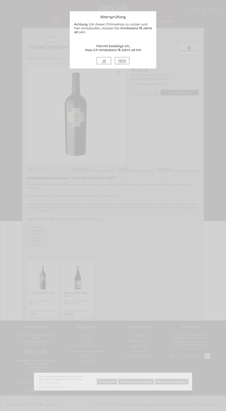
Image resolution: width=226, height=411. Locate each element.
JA (104, 61)
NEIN (122, 61)
